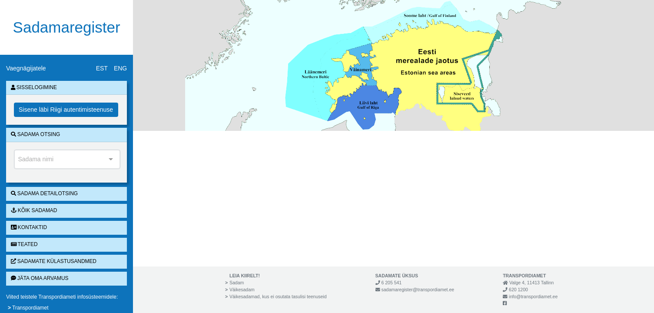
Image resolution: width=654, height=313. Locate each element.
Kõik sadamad (34, 210)
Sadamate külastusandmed (53, 261)
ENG (120, 68)
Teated (24, 244)
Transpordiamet (30, 308)
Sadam (236, 282)
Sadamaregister (66, 27)
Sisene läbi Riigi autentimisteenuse (66, 109)
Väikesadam (242, 289)
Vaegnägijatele (26, 68)
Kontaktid (29, 227)
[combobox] (67, 159)
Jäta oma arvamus (40, 278)
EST (102, 68)
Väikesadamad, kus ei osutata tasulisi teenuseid (278, 296)
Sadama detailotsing (44, 193)
